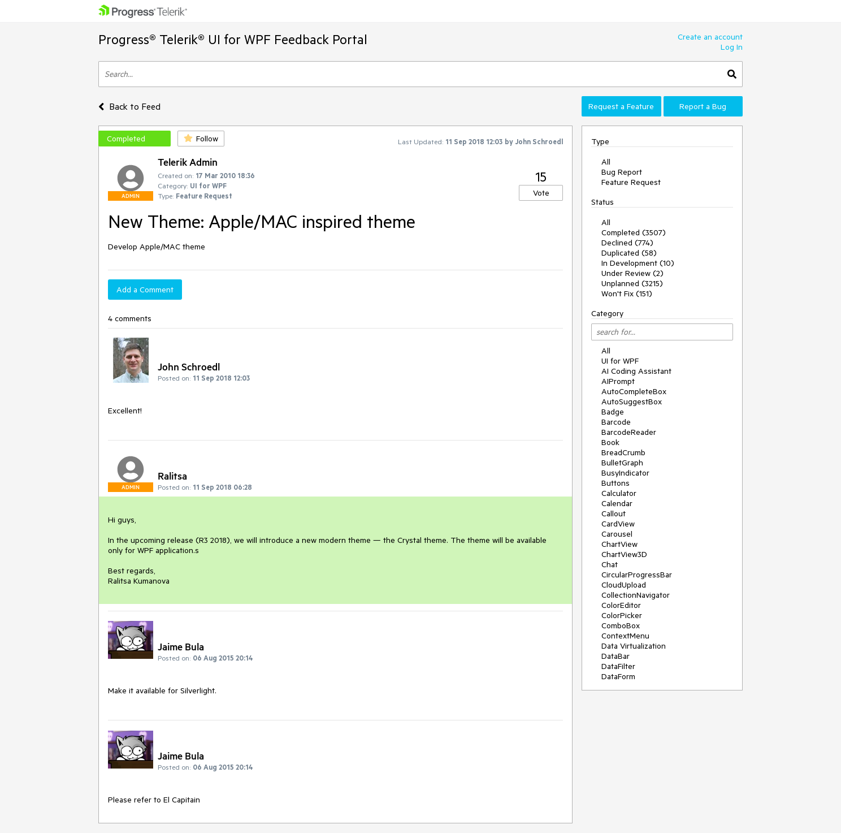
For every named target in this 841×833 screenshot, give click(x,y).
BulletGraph (622, 462)
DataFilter (618, 666)
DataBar (615, 656)
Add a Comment (145, 289)
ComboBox (620, 625)
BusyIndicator (625, 473)
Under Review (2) (632, 273)
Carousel (616, 534)
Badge (612, 412)
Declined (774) (627, 243)
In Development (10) (637, 263)
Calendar (616, 503)
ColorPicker (621, 615)
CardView (618, 524)
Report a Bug (702, 106)
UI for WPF (620, 361)
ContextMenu (625, 636)
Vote (541, 193)
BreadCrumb (623, 452)
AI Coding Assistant (636, 371)
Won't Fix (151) (626, 293)
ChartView (619, 544)
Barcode (616, 422)
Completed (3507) (633, 232)
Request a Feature (621, 106)
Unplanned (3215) (632, 283)
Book (610, 442)
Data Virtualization (633, 646)
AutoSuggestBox (631, 401)
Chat (609, 564)
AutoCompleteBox (633, 391)
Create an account (710, 37)
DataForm (618, 676)
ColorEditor (621, 605)
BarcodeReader (628, 432)
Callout (613, 513)
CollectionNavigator (635, 595)
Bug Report (621, 172)
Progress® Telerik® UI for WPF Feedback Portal (232, 39)
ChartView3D (624, 554)
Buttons (615, 483)
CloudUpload (623, 585)
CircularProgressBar (636, 574)
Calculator (618, 493)
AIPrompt (618, 381)
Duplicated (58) (629, 253)
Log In (732, 47)
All (605, 162)
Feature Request (631, 182)
